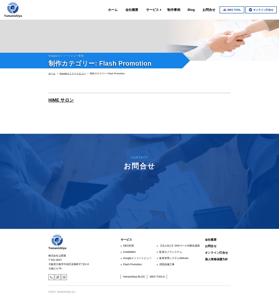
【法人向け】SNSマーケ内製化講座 (179, 245)
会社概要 (131, 10)
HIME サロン (61, 100)
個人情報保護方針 (216, 259)
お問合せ (208, 10)
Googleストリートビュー (73, 73)
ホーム (113, 10)
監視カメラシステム (170, 251)
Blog (191, 10)
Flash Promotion (132, 264)
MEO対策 (128, 245)
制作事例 (173, 10)
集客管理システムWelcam (174, 258)
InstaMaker (129, 251)
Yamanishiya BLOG (134, 276)
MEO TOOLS (157, 276)
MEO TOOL (234, 9)
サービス (152, 10)
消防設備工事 (166, 264)
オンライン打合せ (263, 9)
